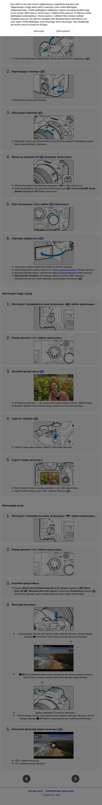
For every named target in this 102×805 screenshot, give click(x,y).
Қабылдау (44, 13)
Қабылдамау (45, 16)
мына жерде (17, 13)
